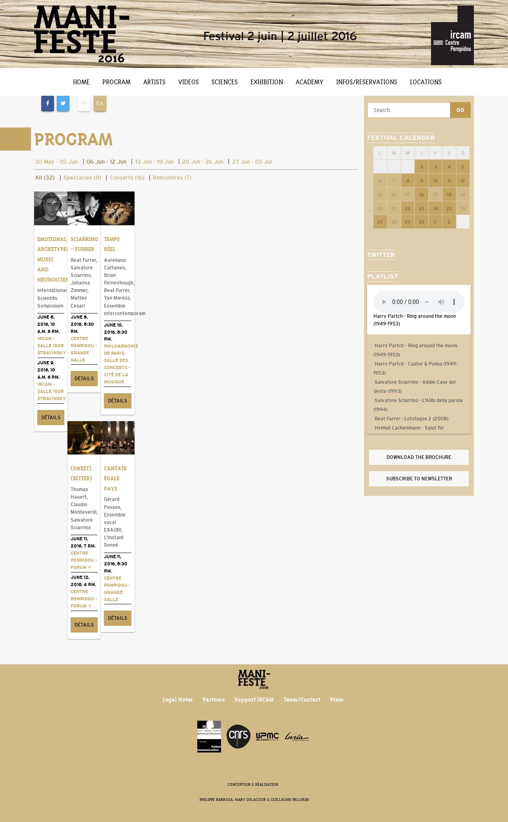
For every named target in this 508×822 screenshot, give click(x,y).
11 (449, 180)
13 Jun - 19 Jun (154, 162)
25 (449, 208)
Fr (84, 103)
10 (435, 180)
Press (336, 699)
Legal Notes (177, 699)
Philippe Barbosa (216, 799)
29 (407, 222)
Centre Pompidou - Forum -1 (84, 560)
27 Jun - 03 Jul (252, 162)
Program (116, 81)
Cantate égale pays (115, 478)
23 (421, 208)
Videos (188, 81)
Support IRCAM (254, 699)
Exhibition (266, 81)
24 (435, 208)
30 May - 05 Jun (56, 162)
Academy (309, 81)
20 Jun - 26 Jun (202, 162)
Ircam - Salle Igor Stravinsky (51, 345)
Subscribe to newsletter (419, 479)
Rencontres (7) (172, 177)
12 (463, 180)
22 (407, 208)
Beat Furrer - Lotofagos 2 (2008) (410, 419)
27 (380, 222)
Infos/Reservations (366, 81)
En (99, 103)
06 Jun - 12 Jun (107, 162)
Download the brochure (419, 457)
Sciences (225, 81)
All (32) (45, 177)
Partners (214, 699)
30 (421, 222)
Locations (426, 81)
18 (449, 194)
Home (81, 81)
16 (421, 194)
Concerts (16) (127, 177)
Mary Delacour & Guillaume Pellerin (272, 799)
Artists (154, 81)
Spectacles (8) (82, 177)
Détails (51, 417)
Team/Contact (302, 699)
